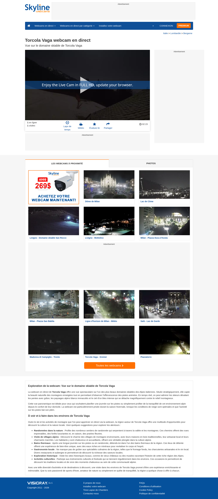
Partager (108, 125)
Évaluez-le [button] (94, 125)
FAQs (142, 483)
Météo (81, 125)
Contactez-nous (91, 493)
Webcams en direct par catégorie (77, 25)
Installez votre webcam (110, 25)
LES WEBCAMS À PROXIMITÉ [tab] (67, 163)
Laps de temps (67, 126)
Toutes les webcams (109, 365)
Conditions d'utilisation (150, 486)
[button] (151, 25)
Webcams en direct (45, 25)
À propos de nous (92, 483)
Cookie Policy (146, 490)
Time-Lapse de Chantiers (95, 490)
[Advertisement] (123, 12)
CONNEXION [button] (166, 25)
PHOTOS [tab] (151, 163)
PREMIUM (183, 25)
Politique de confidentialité (152, 493)
